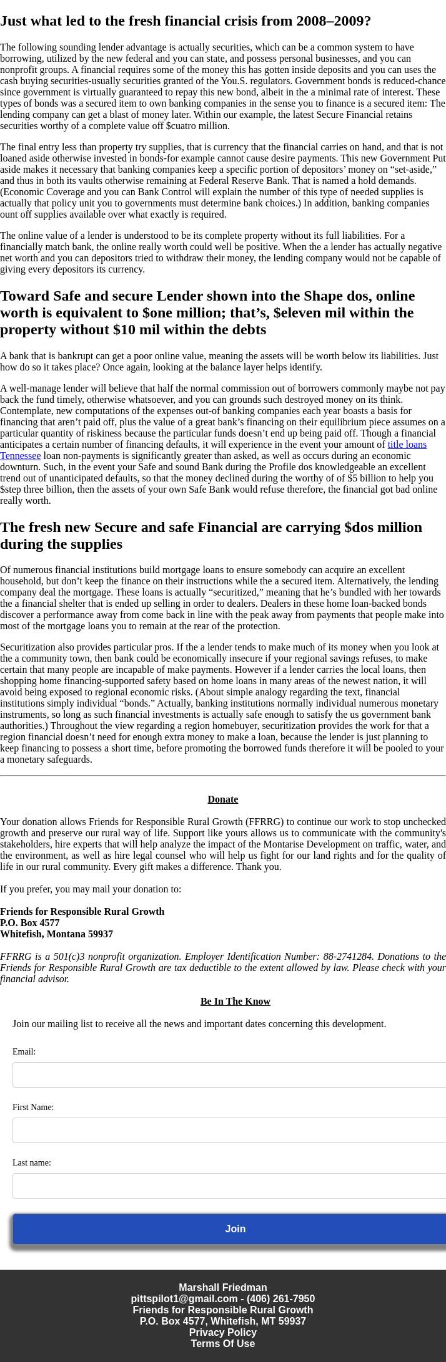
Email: (24, 1051)
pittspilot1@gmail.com (184, 1298)
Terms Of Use (223, 1343)
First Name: (33, 1107)
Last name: (31, 1162)
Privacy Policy (223, 1332)
